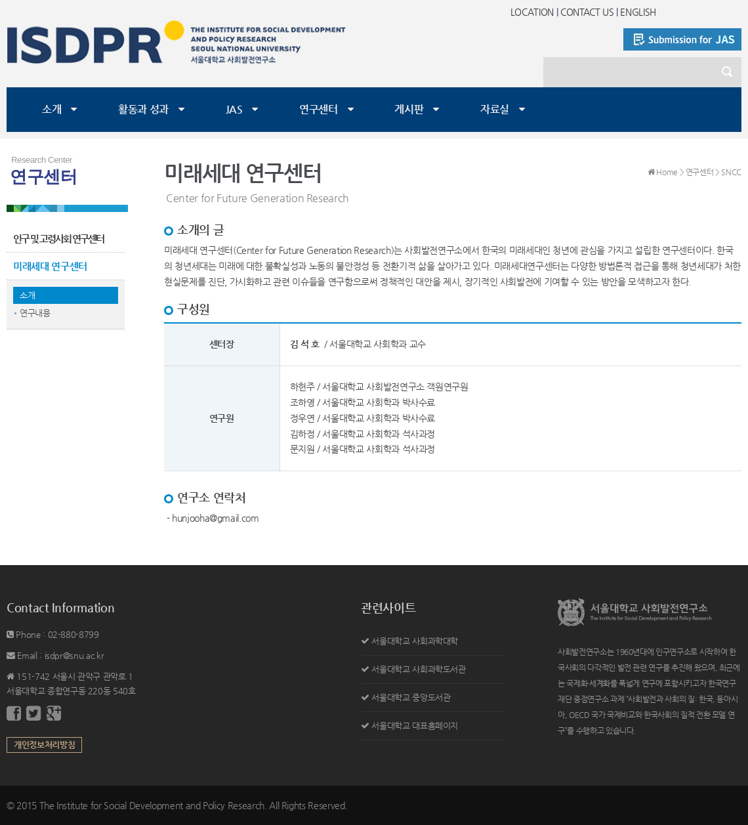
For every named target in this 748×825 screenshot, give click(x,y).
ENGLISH (638, 12)
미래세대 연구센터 (50, 266)
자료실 (494, 109)
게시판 (408, 109)
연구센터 (318, 109)
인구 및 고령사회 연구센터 (58, 238)
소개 (51, 109)
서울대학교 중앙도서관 (410, 697)
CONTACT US (587, 12)
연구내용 (35, 313)
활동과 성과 (143, 109)
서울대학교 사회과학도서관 (418, 669)
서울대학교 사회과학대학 (414, 641)
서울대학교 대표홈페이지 (414, 725)
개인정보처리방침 (44, 745)
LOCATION (532, 12)
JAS (234, 109)
